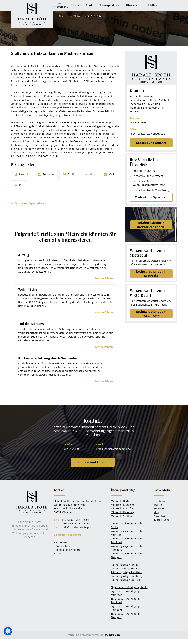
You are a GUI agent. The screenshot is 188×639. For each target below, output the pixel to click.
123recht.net (161, 519)
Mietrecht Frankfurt (122, 508)
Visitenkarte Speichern (151, 197)
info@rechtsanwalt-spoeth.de (147, 133)
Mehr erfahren (104, 278)
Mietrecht (78, 16)
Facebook (159, 501)
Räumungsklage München (126, 568)
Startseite (64, 16)
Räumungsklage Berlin (124, 564)
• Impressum (61, 542)
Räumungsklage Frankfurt (126, 572)
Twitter (158, 504)
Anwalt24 (159, 516)
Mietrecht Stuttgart (122, 516)
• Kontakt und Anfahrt (67, 549)
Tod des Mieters (31, 323)
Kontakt (119, 16)
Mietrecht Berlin (120, 501)
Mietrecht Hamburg (122, 512)
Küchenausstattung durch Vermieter (48, 358)
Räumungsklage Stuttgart (126, 579)
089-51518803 (138, 122)
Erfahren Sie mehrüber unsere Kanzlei (151, 225)
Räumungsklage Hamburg (126, 576)
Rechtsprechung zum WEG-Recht (151, 314)
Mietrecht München (123, 504)
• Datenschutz (62, 546)
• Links (58, 553)
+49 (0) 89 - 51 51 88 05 (75, 523)
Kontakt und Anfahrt (151, 143)
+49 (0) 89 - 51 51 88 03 (75, 519)
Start (89, 5)
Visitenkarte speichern (68, 534)
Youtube (159, 508)
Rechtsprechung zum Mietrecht (151, 273)
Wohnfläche (27, 289)
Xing (156, 512)
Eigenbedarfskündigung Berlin (129, 587)
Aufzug (23, 255)
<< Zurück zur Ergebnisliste (27, 203)
